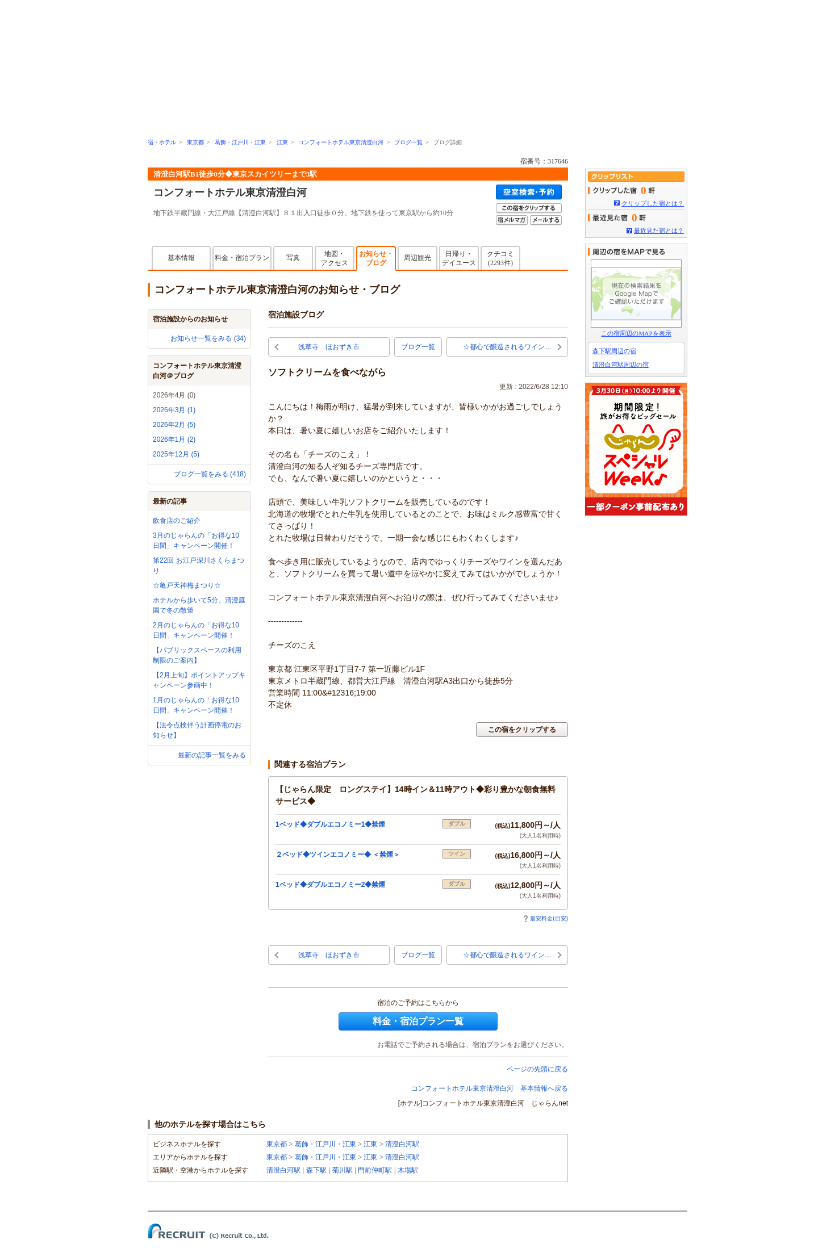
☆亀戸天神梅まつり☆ (187, 585)
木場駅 (408, 1170)
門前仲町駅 (375, 1170)
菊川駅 (342, 1170)
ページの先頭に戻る (537, 1069)
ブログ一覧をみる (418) (210, 474)
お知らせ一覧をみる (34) (208, 338)
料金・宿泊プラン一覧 (418, 1021)
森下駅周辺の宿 (614, 350)
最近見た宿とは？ (659, 230)
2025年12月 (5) (176, 454)
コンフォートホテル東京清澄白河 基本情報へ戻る (489, 1088)
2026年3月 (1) (174, 410)
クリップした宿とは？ (652, 203)
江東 (282, 142)
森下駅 (316, 1170)
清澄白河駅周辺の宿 (620, 364)
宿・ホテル (162, 142)
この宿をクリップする (522, 730)
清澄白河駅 (402, 1144)
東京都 (195, 142)
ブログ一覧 (408, 142)
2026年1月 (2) (174, 439)
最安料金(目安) (545, 918)
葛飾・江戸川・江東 (240, 142)
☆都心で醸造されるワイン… (507, 347)
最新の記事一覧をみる (212, 755)
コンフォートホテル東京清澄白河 (340, 142)
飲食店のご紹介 (177, 521)
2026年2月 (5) (174, 425)
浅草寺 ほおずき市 (329, 347)
